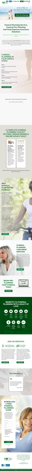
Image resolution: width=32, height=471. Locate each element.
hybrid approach (5, 220)
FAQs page (3, 230)
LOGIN (22, 1)
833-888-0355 (15, 1)
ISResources (17, 469)
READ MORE (5, 234)
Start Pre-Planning (22, 15)
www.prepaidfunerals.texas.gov (23, 463)
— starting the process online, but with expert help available (7, 221)
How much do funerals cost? (8, 226)
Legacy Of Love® (10, 469)
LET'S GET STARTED (6, 87)
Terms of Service (26, 469)
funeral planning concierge (24, 256)
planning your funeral (5, 208)
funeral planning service (17, 40)
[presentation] (10, 438)
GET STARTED (8, 290)
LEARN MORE (5, 362)
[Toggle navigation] (29, 2)
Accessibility (14, 469)
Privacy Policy (7, 444)
